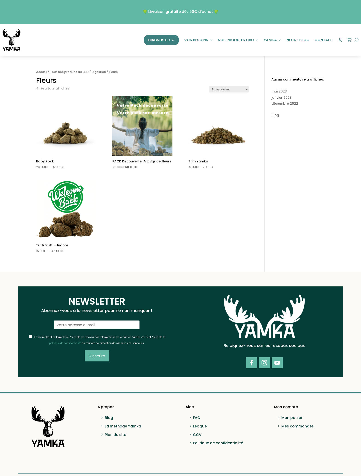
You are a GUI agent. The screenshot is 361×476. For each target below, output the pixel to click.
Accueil (41, 72)
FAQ (196, 417)
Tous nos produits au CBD (69, 72)
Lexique (200, 426)
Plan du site (115, 434)
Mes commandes (297, 426)
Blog (275, 115)
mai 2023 (279, 91)
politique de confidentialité (65, 343)
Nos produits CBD (236, 40)
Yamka (270, 40)
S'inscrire (96, 356)
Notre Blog (297, 40)
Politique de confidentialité (218, 443)
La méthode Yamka (123, 426)
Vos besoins (196, 40)
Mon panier (291, 417)
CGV (197, 434)
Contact (323, 40)
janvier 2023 (281, 97)
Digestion (99, 72)
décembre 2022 (284, 103)
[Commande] (229, 89)
